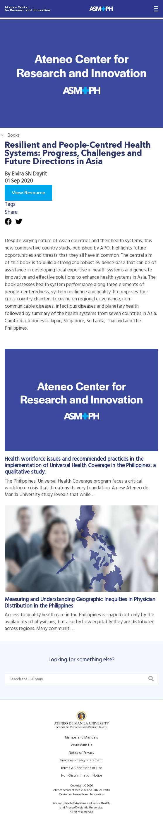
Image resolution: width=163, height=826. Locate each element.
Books (14, 135)
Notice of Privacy (81, 753)
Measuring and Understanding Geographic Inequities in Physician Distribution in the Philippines (80, 602)
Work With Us (81, 745)
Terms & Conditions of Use (81, 768)
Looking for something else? (81, 659)
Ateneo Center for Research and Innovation (27, 9)
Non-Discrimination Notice (81, 776)
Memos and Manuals (81, 738)
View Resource (28, 193)
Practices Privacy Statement (81, 760)
